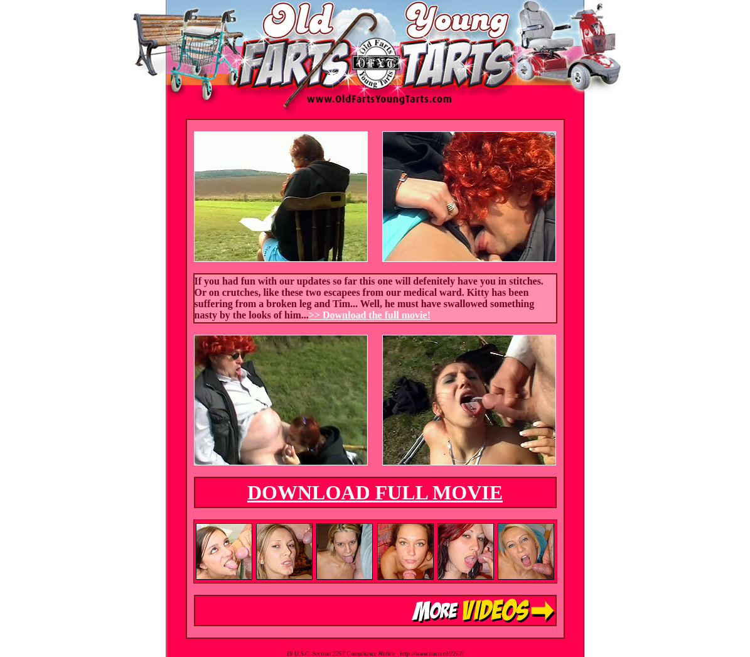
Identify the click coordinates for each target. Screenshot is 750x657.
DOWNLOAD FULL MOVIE (375, 492)
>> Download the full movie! (370, 315)
